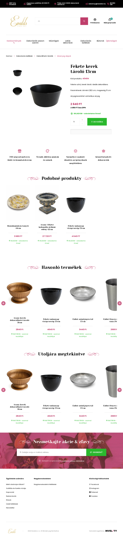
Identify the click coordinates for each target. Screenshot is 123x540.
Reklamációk (11, 496)
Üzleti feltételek (12, 504)
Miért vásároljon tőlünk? (15, 484)
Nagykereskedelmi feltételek (45, 484)
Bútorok (100, 41)
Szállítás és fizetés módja (16, 488)
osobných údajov (68, 461)
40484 (86, 78)
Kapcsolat (10, 492)
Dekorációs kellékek (85, 42)
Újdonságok (111, 41)
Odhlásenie (80, 461)
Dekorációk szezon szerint (35, 42)
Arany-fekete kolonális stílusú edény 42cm (47, 227)
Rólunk (8, 500)
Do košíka (98, 122)
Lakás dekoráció (68, 42)
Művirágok (54, 41)
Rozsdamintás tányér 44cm (18, 227)
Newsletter (10, 508)
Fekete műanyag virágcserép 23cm (76, 227)
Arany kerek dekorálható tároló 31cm (19, 320)
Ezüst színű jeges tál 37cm (83, 320)
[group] (22, 307)
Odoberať (96, 452)
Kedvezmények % (14, 42)
